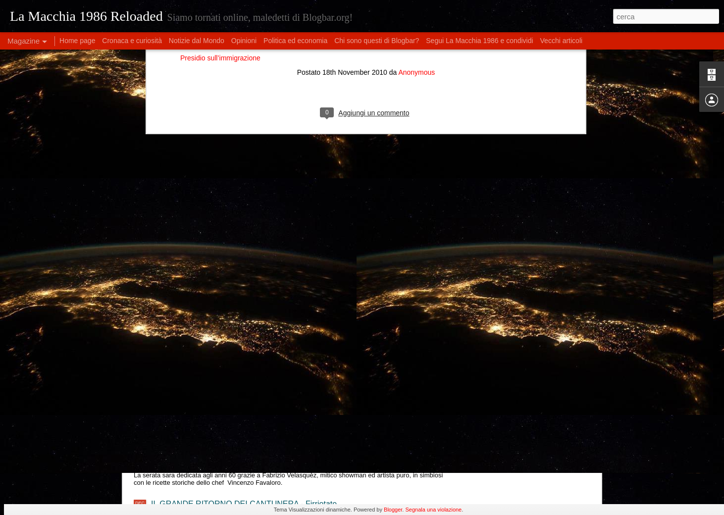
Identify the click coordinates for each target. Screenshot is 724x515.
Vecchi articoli (561, 41)
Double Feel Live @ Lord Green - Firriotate (226, 407)
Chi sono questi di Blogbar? (376, 41)
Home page (77, 41)
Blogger (393, 510)
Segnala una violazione (433, 510)
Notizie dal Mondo (196, 41)
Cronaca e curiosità (132, 41)
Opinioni (244, 41)
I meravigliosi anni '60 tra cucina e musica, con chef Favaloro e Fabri (271, 450)
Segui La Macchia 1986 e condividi (479, 41)
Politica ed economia (295, 41)
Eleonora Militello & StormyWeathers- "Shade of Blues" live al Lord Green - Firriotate (299, 364)
